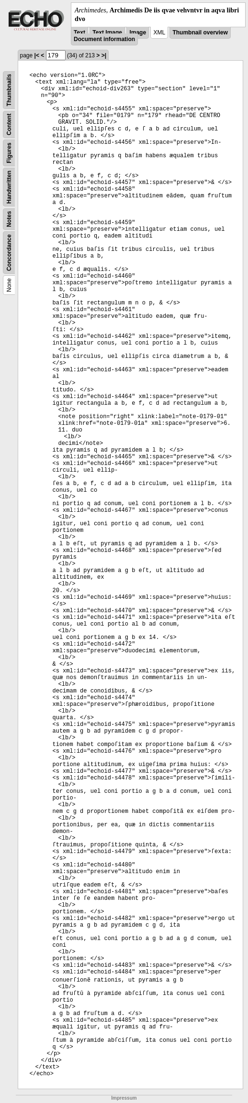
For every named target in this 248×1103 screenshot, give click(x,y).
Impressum (123, 1098)
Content (9, 124)
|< (36, 55)
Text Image (107, 32)
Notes (9, 219)
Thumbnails (9, 90)
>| (103, 55)
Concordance (9, 253)
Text (79, 32)
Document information (104, 39)
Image (137, 32)
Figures (9, 153)
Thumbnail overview (199, 32)
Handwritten (9, 187)
